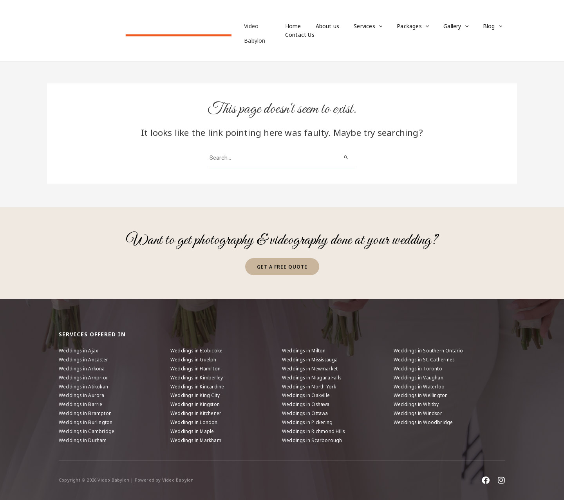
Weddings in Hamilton (195, 368)
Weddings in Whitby (417, 404)
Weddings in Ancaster (84, 358)
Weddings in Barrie (81, 404)
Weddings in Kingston (195, 404)
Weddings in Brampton (85, 413)
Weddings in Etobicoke (196, 349)
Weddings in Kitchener (196, 413)
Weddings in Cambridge (87, 431)
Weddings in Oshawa (306, 404)
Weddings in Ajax (79, 349)
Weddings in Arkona (82, 368)
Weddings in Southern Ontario (429, 349)
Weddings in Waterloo (419, 386)
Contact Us (300, 35)
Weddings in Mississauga (312, 358)
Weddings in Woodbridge (424, 422)
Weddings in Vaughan (419, 377)
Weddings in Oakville (306, 395)
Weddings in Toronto (418, 368)
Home (293, 26)
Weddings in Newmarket (310, 368)
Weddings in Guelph (193, 358)
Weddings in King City (195, 395)
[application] (371, 26)
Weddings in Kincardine (197, 386)
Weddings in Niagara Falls (312, 377)
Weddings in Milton (304, 349)
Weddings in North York (309, 386)
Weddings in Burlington (86, 422)
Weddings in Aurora (82, 395)
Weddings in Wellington (421, 395)
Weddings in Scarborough (312, 440)
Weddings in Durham (83, 440)
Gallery (441, 26)
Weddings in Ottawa (305, 413)
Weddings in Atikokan (84, 386)
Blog (474, 26)
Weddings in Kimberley (197, 377)
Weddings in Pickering (307, 422)
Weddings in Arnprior (84, 377)
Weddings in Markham (196, 440)
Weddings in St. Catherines (425, 358)
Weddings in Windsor (419, 413)
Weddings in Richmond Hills (314, 431)
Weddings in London (194, 422)
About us (324, 26)
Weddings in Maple (192, 431)
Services (361, 26)
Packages (402, 26)
